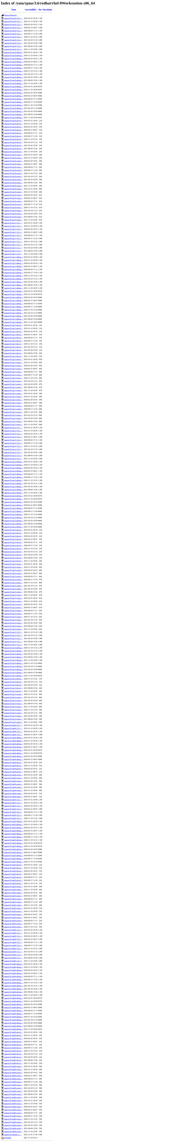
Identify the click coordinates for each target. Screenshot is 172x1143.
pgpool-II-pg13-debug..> (13, 648)
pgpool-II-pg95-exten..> (13, 887)
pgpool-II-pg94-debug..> (13, 738)
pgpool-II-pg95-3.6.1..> (13, 800)
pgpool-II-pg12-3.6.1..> (13, 428)
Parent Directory (10, 15)
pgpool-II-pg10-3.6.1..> (13, 18)
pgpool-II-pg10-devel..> (13, 121)
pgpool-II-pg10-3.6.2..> (13, 24)
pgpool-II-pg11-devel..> (13, 325)
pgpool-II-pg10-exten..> (13, 155)
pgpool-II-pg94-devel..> (13, 762)
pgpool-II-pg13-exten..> (13, 694)
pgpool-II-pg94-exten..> (13, 775)
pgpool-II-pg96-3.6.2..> (13, 936)
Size (40, 9)
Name (13, 9)
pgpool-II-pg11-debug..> (13, 257)
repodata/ (7, 1138)
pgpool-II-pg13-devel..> (13, 679)
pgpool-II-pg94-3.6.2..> (13, 731)
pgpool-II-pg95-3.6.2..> (13, 806)
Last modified (30, 9)
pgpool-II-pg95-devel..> (13, 865)
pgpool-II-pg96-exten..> (13, 1066)
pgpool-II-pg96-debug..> (13, 964)
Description (47, 9)
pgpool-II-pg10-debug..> (13, 52)
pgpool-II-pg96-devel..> (13, 1032)
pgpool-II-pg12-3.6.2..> (13, 434)
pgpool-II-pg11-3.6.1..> (13, 223)
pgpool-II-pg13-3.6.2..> (13, 632)
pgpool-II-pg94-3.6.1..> (13, 725)
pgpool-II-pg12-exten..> (13, 564)
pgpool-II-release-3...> (13, 1135)
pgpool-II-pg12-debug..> (13, 462)
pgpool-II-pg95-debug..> (13, 821)
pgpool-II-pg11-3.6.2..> (13, 229)
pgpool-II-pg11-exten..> (13, 359)
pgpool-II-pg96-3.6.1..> (13, 930)
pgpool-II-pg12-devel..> (13, 530)
